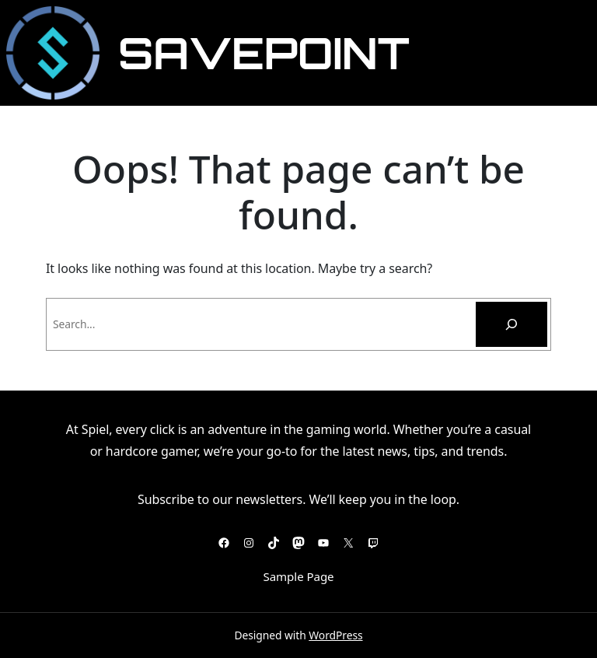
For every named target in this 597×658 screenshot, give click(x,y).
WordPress (335, 635)
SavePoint (264, 52)
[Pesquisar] (511, 324)
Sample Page (298, 576)
